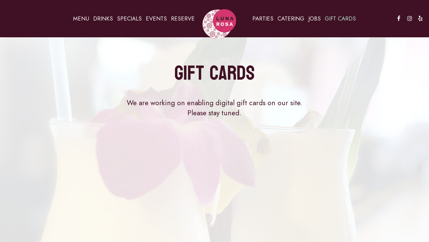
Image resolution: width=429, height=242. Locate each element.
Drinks (103, 18)
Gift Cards (340, 18)
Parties (262, 18)
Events (156, 18)
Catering (291, 18)
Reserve (183, 18)
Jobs (314, 18)
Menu (81, 18)
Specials (129, 18)
